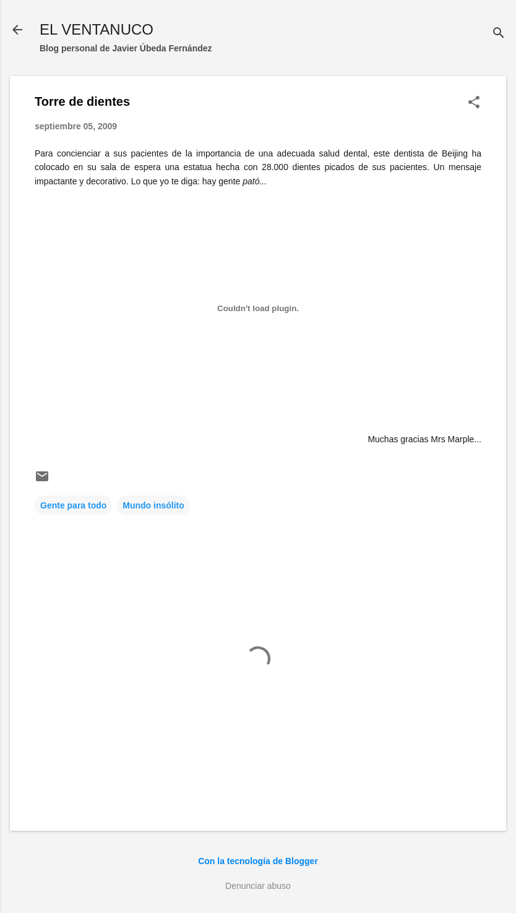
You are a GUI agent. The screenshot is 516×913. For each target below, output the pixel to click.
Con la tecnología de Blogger (258, 861)
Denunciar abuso (258, 886)
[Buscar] (498, 34)
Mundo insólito (153, 505)
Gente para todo (73, 505)
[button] (474, 103)
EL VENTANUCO (96, 29)
